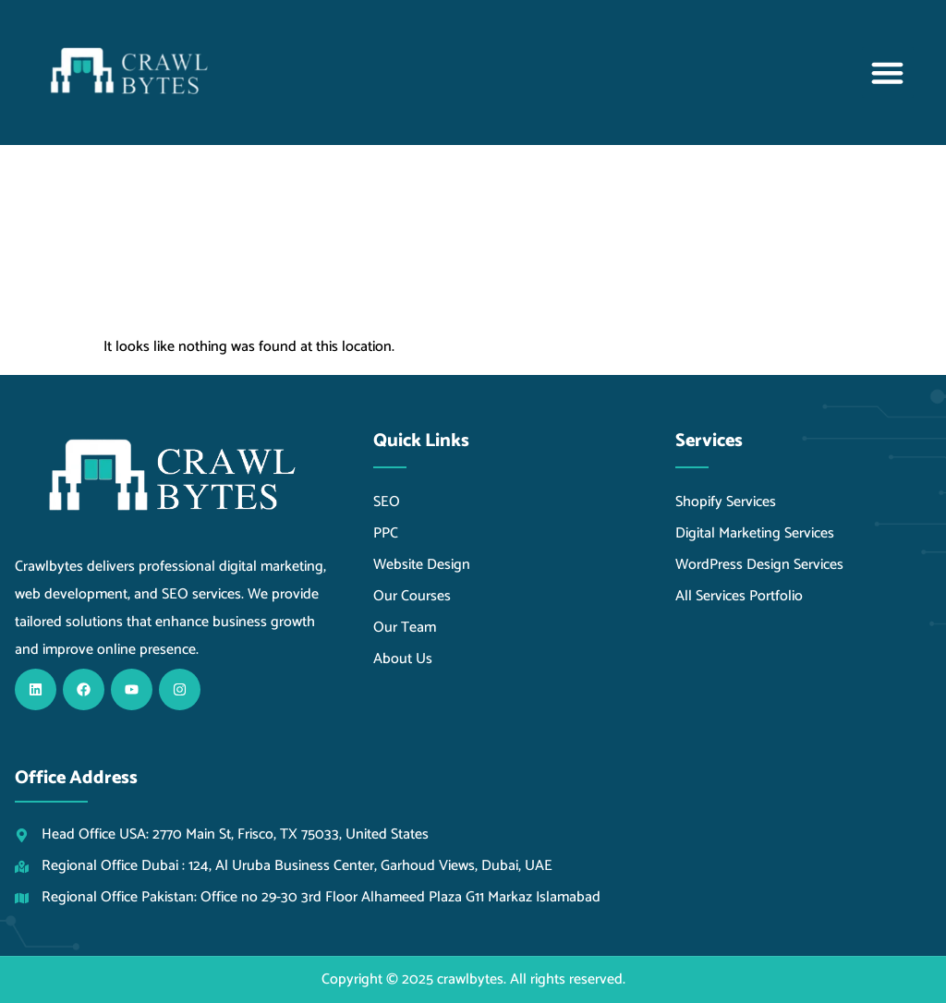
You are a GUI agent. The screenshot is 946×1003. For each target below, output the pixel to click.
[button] (888, 73)
